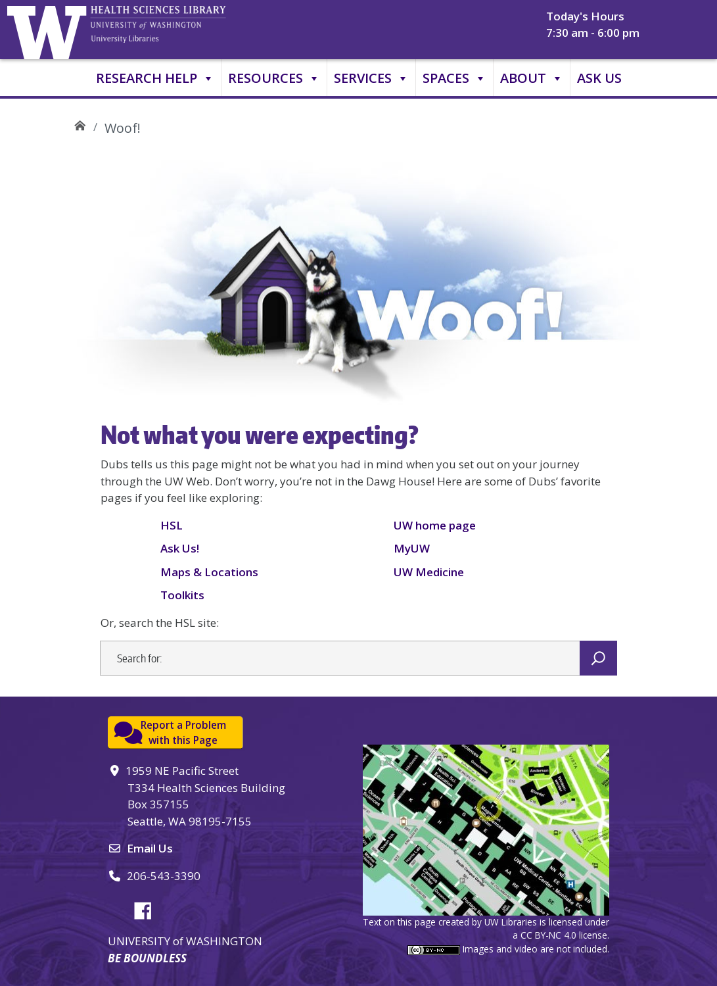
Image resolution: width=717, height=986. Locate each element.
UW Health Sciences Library (80, 123)
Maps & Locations (209, 571)
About (531, 78)
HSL (171, 525)
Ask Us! (179, 548)
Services (371, 78)
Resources (274, 78)
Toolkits (182, 595)
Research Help (155, 78)
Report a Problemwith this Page (183, 732)
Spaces (454, 78)
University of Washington (50, 29)
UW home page (435, 525)
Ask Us (599, 78)
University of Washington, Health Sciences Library (175, 29)
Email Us (150, 848)
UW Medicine (429, 571)
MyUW (412, 548)
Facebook (148, 908)
